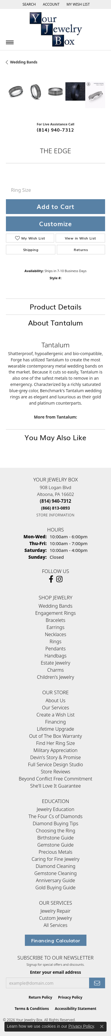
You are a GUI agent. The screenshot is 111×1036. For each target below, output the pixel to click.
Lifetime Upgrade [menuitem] (55, 729)
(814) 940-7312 (55, 129)
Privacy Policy (70, 997)
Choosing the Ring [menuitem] (55, 830)
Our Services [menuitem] (55, 707)
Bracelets (55, 620)
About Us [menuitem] (55, 700)
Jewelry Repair (55, 911)
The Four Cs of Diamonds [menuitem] (55, 816)
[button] (28, 4)
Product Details (55, 306)
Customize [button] (55, 223)
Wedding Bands (23, 62)
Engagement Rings (55, 613)
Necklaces (55, 634)
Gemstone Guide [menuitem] (55, 845)
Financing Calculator (55, 940)
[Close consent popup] (102, 1026)
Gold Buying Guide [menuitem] (56, 887)
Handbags (55, 655)
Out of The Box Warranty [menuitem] (55, 736)
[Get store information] (55, 515)
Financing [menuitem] (55, 722)
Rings (56, 641)
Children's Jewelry (55, 677)
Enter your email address (55, 972)
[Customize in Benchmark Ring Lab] (95, 95)
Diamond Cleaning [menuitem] (55, 866)
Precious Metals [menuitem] (55, 852)
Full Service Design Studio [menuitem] (55, 764)
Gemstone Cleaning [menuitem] (55, 873)
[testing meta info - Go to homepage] (55, 29)
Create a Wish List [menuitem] (55, 714)
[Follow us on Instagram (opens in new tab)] (59, 579)
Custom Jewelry (55, 918)
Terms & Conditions (32, 1008)
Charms (55, 670)
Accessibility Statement (75, 1008)
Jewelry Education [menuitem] (55, 809)
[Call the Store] (55, 501)
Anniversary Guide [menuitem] (55, 880)
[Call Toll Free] (55, 508)
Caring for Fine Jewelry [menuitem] (56, 859)
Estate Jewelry (55, 663)
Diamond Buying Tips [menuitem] (55, 823)
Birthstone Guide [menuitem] (55, 837)
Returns (81, 249)
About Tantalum (55, 322)
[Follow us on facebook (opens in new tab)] (51, 579)
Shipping (30, 249)
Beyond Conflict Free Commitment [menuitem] (55, 778)
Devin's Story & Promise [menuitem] (55, 757)
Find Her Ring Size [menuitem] (55, 743)
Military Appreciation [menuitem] (55, 750)
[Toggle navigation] (10, 42)
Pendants (55, 648)
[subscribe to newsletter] (97, 983)
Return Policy (40, 997)
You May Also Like (55, 437)
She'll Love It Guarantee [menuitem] (55, 786)
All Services (55, 925)
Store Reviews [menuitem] (55, 771)
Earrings (55, 627)
